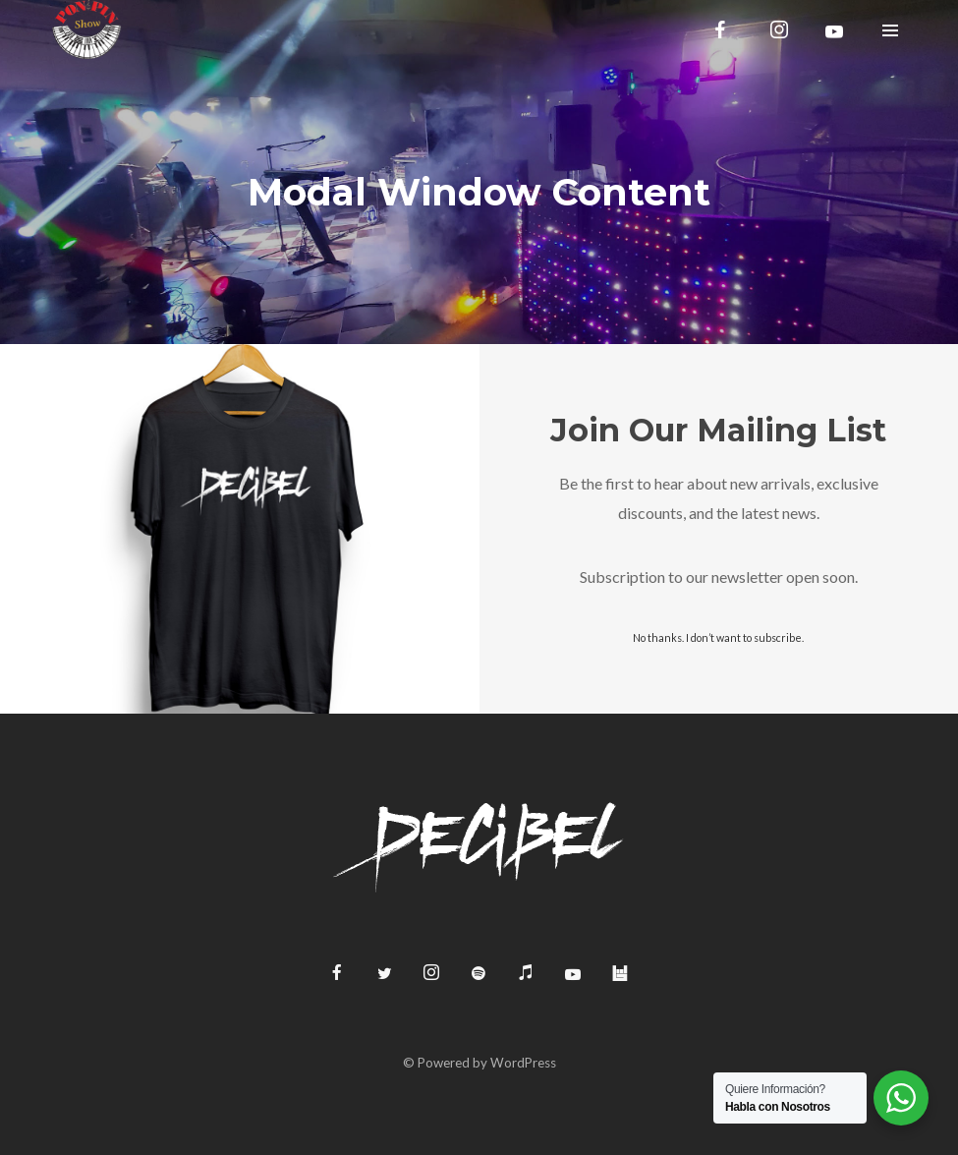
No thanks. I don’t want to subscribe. (718, 637)
